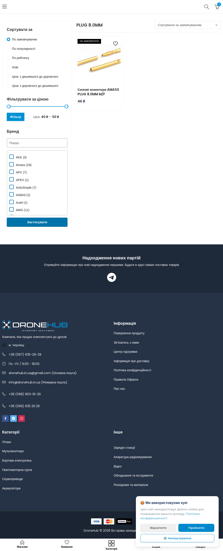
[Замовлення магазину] (187, 25)
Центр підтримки (125, 351)
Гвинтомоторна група (17, 470)
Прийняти (196, 527)
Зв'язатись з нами (126, 342)
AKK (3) (18, 157)
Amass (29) (20, 164)
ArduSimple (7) (22, 187)
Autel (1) (18, 202)
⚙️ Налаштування (177, 538)
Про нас (119, 388)
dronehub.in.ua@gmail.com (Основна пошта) (43, 373)
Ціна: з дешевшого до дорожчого (35, 76)
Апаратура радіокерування (133, 457)
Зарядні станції (124, 447)
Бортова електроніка (16, 460)
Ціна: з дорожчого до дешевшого (35, 86)
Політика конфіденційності (132, 370)
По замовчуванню (24, 39)
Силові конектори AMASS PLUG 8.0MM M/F (98, 91)
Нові (15, 67)
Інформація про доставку (131, 361)
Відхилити (158, 527)
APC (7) (18, 172)
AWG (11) (19, 209)
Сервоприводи (12, 479)
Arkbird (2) (19, 194)
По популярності (23, 49)
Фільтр (15, 116)
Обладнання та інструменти (133, 475)
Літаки (6, 442)
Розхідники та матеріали (131, 485)
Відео (118, 466)
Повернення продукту (129, 333)
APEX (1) (19, 179)
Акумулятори (11, 488)
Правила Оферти (126, 379)
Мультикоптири (13, 451)
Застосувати (37, 222)
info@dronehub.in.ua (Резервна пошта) (38, 382)
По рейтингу (20, 58)
